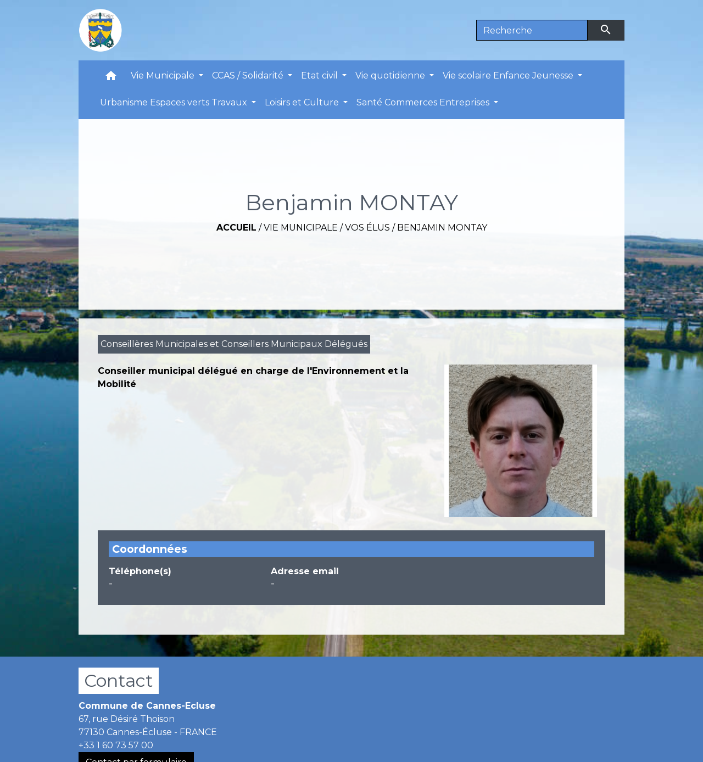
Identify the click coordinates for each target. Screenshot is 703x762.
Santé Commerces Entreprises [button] (424, 102)
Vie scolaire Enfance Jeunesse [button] (509, 75)
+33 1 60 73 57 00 (116, 745)
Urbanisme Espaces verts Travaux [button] (174, 102)
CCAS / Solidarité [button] (249, 75)
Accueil (236, 227)
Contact (118, 680)
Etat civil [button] (320, 75)
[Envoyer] (606, 30)
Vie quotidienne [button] (391, 75)
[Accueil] (100, 30)
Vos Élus (367, 227)
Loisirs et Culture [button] (303, 102)
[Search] (532, 30)
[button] (111, 78)
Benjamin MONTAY (442, 227)
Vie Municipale (301, 227)
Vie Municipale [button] (164, 75)
